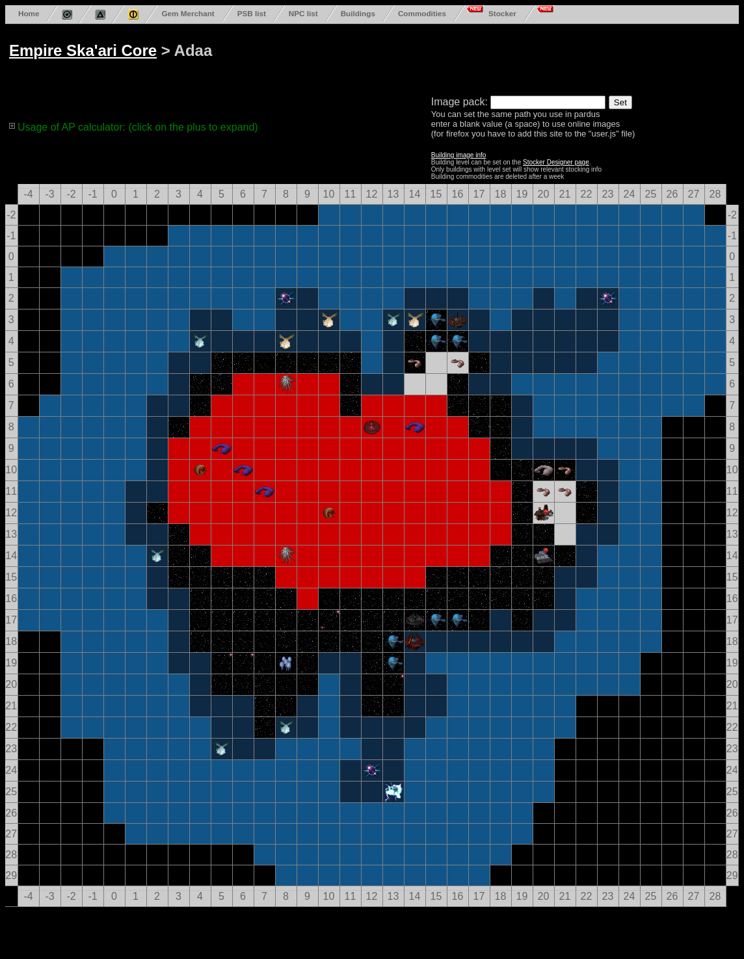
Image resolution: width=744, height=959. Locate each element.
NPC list (303, 13)
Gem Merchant (187, 13)
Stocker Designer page (556, 162)
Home (28, 13)
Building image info (458, 155)
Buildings (358, 13)
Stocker (502, 13)
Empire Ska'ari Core (83, 50)
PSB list (251, 13)
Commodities (422, 13)
